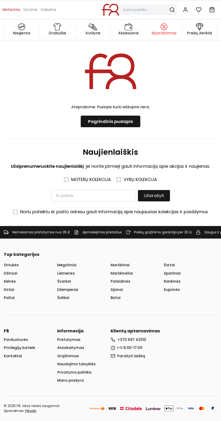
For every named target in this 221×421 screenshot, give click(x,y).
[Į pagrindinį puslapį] (110, 10)
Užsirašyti (154, 196)
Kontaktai (13, 355)
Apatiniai (172, 273)
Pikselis (30, 410)
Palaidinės (120, 281)
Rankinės (172, 281)
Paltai (9, 297)
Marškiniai (120, 265)
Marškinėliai (122, 273)
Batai (116, 297)
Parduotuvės (16, 339)
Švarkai (64, 281)
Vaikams (48, 9)
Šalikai (63, 297)
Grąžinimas (68, 355)
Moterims (11, 9)
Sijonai (117, 289)
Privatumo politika (74, 372)
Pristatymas (68, 339)
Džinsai (10, 273)
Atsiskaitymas (70, 347)
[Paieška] (145, 10)
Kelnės (10, 281)
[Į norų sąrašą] (198, 9)
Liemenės (66, 273)
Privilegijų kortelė (19, 347)
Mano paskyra (70, 380)
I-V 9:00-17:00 (129, 347)
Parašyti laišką (131, 355)
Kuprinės (172, 289)
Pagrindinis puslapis (110, 121)
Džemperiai (67, 289)
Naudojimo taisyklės (76, 364)
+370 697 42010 (131, 339)
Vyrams (30, 9)
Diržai (9, 289)
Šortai (169, 265)
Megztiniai (66, 265)
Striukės (11, 265)
